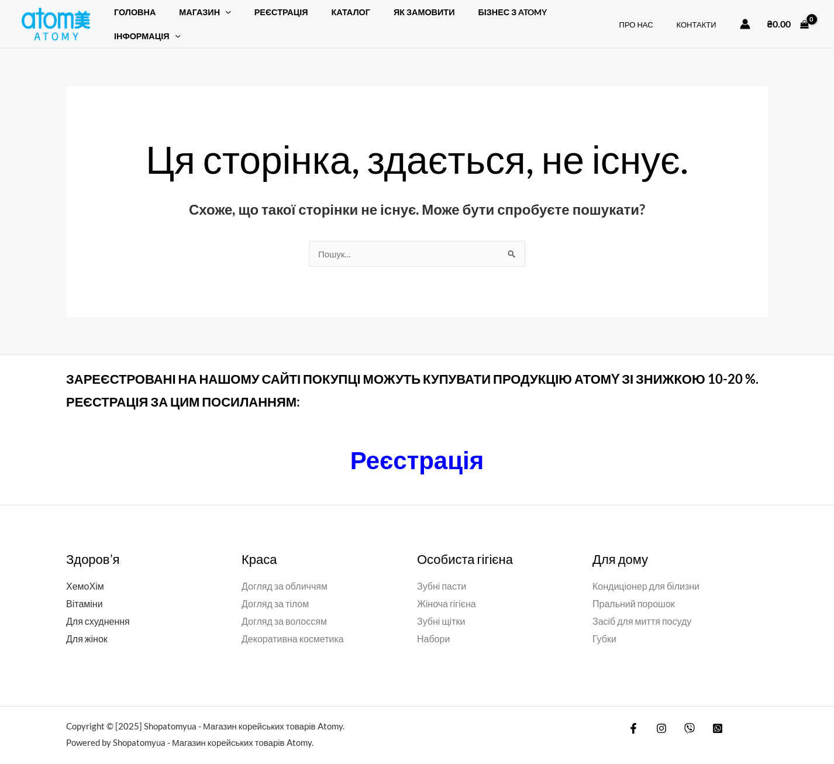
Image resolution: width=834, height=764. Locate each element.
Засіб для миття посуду (641, 608)
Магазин (194, 18)
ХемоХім (85, 573)
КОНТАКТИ (701, 18)
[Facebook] (633, 715)
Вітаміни (84, 591)
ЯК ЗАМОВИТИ (394, 18)
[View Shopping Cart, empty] (788, 17)
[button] (215, 18)
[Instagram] (658, 715)
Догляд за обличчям (285, 573)
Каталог (327, 18)
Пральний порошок (633, 591)
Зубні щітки (441, 608)
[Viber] (683, 715)
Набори (433, 625)
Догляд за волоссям (284, 608)
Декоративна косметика (293, 625)
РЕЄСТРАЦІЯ (265, 18)
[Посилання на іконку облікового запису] (745, 17)
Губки (604, 625)
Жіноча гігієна (446, 591)
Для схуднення (98, 608)
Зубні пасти (441, 573)
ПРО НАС (649, 18)
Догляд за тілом (275, 591)
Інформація (561, 18)
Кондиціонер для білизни (645, 573)
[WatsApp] (709, 715)
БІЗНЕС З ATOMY (476, 18)
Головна (131, 18)
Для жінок (87, 625)
